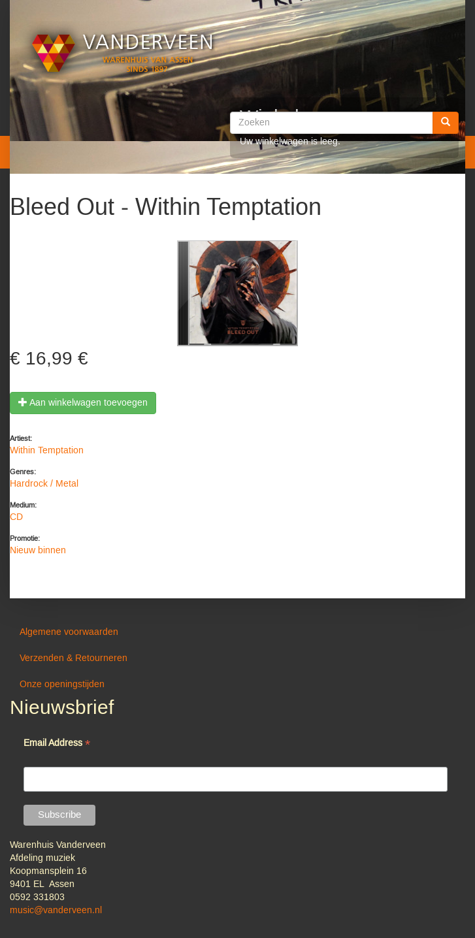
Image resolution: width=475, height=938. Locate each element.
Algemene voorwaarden (69, 632)
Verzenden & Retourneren (73, 658)
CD (16, 517)
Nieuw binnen (38, 551)
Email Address (57, 744)
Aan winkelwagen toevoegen (83, 403)
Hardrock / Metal (44, 484)
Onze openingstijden (62, 684)
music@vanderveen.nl (56, 910)
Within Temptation (47, 451)
